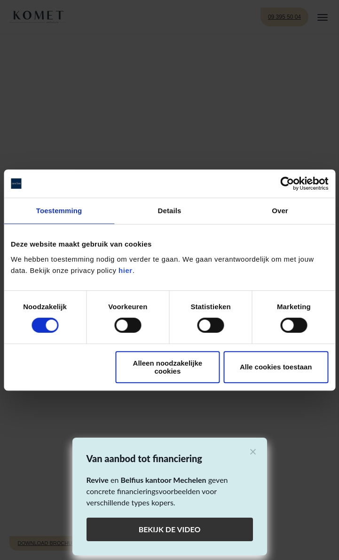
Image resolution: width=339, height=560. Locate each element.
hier (125, 270)
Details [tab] (169, 211)
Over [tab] (280, 211)
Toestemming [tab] (59, 211)
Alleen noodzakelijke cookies (168, 367)
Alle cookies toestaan (276, 367)
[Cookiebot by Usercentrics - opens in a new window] (287, 183)
